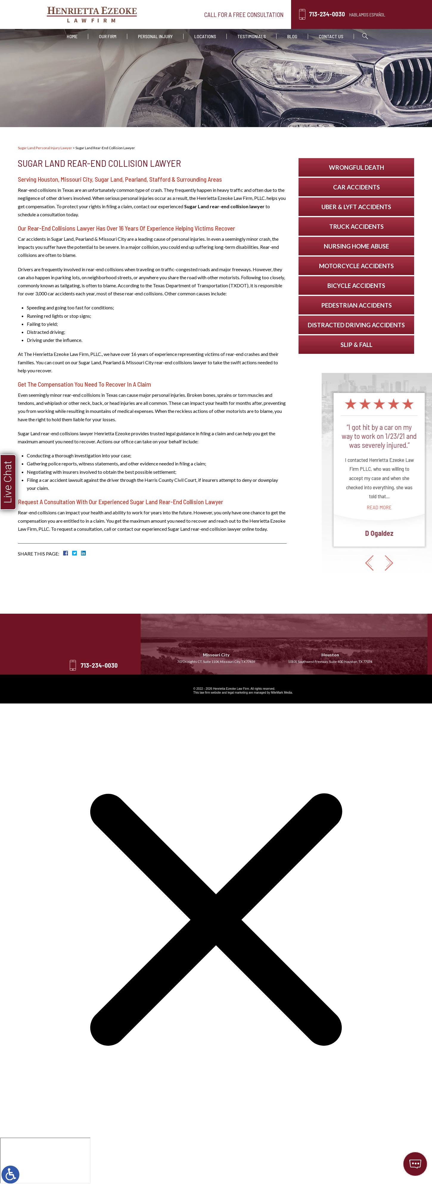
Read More (416, 507)
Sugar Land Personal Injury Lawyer (45, 148)
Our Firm (107, 36)
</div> (45, 1161)
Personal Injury (155, 36)
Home (72, 36)
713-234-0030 (327, 14)
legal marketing (238, 692)
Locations (205, 36)
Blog (292, 36)
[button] (406, 563)
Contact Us (331, 36)
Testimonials (251, 36)
